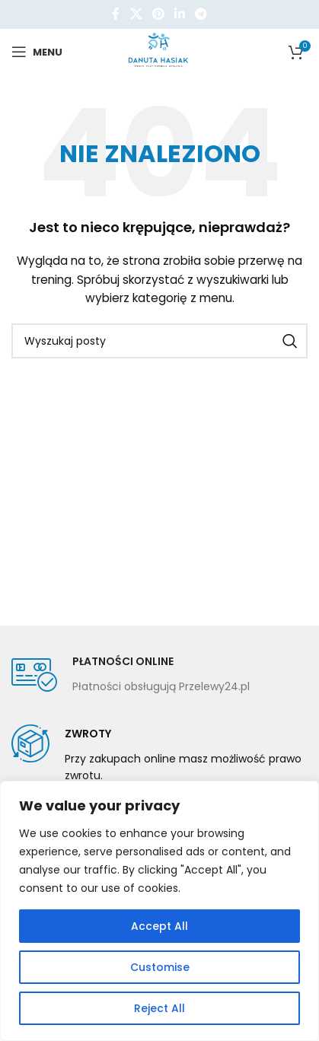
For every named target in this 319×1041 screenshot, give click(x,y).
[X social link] (136, 14)
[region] (159, 911)
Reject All (159, 1008)
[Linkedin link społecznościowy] (180, 14)
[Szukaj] (159, 340)
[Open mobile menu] (37, 52)
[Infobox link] (130, 675)
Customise (160, 967)
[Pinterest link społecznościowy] (158, 14)
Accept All (159, 926)
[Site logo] (159, 51)
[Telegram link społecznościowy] (201, 14)
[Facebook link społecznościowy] (116, 14)
